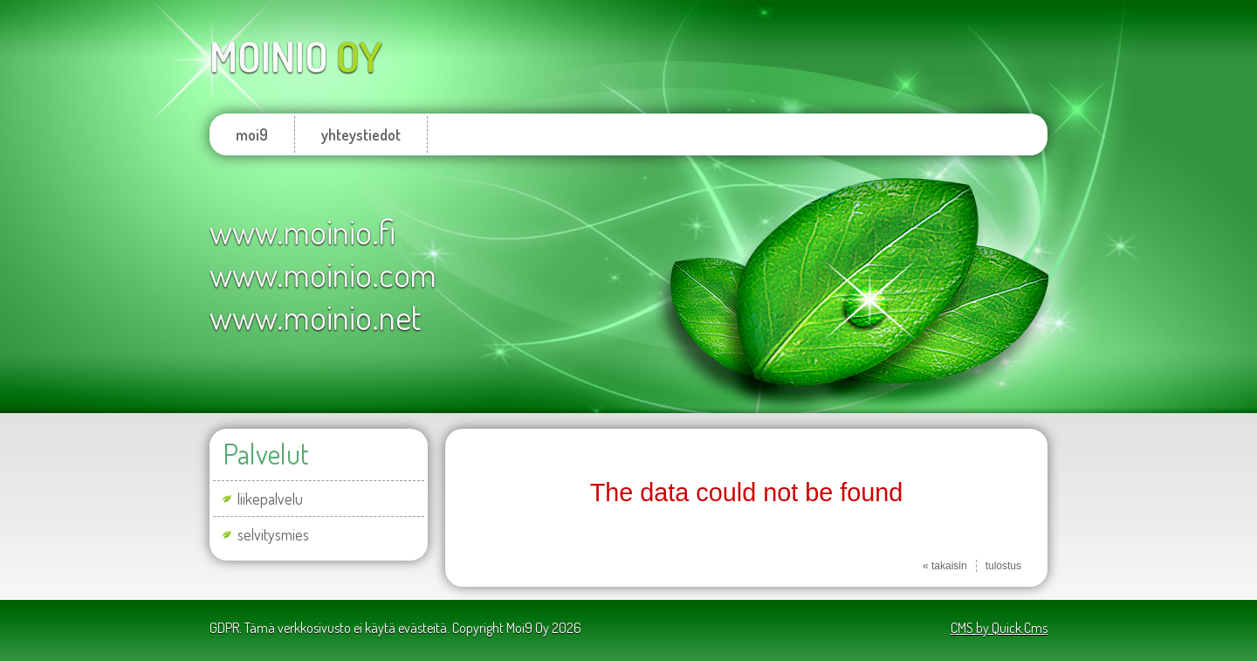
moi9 (252, 134)
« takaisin (945, 566)
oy (296, 56)
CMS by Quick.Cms (999, 628)
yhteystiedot (361, 134)
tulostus (1003, 566)
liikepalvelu (270, 498)
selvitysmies (273, 534)
